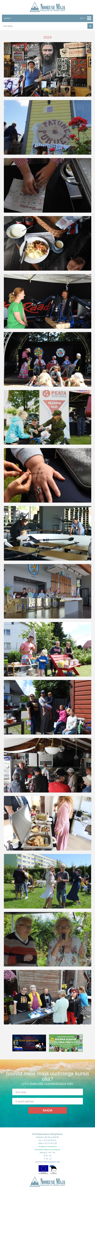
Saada (47, 1110)
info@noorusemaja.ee (47, 1146)
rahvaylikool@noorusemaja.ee (47, 1149)
